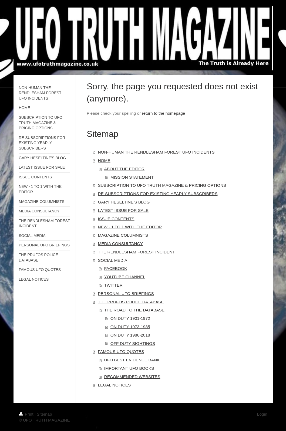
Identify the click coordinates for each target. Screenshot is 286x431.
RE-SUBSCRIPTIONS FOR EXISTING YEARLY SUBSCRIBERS (157, 193)
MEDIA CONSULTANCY (120, 243)
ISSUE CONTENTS (116, 218)
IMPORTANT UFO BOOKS (129, 368)
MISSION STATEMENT (132, 177)
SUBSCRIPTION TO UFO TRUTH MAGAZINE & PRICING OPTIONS (162, 185)
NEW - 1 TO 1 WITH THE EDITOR (130, 227)
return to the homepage (163, 113)
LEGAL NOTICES (114, 385)
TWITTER (113, 285)
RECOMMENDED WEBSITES (132, 376)
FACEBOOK (115, 268)
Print (27, 414)
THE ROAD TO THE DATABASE (134, 310)
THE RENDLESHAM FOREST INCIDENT (136, 252)
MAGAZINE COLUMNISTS (123, 235)
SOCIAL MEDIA (112, 260)
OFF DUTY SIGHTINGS (132, 343)
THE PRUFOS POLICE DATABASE (131, 302)
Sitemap (44, 414)
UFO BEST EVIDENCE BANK (132, 360)
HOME (104, 160)
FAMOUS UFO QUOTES (121, 351)
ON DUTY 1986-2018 (130, 335)
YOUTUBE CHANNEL (124, 276)
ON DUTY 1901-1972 (130, 318)
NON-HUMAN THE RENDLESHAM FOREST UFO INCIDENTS (156, 152)
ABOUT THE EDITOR (124, 169)
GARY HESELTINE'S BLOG (124, 202)
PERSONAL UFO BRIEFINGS (126, 293)
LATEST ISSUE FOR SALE (123, 210)
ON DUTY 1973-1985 (130, 326)
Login (262, 414)
